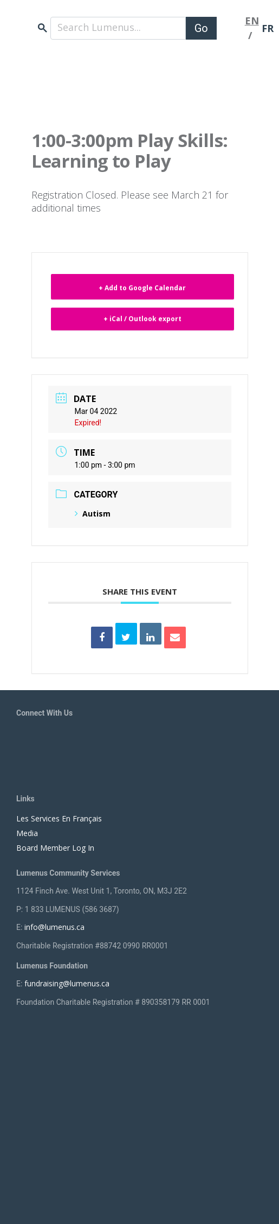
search (42, 28)
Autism (93, 513)
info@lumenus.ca (54, 927)
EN (252, 20)
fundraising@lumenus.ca (66, 983)
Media (27, 833)
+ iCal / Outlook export (142, 318)
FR (268, 28)
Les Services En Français (59, 818)
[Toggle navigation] (231, 28)
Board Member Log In (55, 848)
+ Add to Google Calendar (142, 287)
